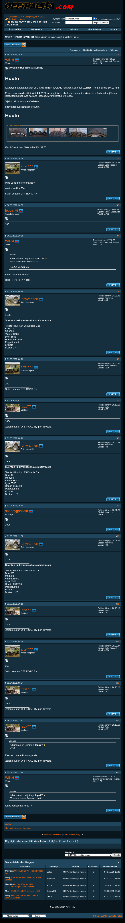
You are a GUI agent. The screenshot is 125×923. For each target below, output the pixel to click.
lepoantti (11, 210)
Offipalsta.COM (15, 17)
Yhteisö (56, 29)
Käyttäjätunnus (58, 19)
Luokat (8, 824)
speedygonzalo (16, 511)
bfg (6, 828)
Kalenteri (74, 29)
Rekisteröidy (15, 29)
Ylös (120, 916)
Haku (113, 29)
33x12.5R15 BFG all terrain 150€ (25, 891)
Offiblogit (36, 29)
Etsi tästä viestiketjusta (94, 50)
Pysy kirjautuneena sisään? (106, 19)
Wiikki (9, 60)
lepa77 (26, 406)
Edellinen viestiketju (52, 834)
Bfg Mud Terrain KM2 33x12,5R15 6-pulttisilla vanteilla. (19, 885)
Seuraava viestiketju (72, 834)
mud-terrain (14, 828)
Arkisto (112, 916)
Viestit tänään (94, 29)
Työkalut (74, 50)
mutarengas (25, 828)
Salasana (55, 22)
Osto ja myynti (31, 17)
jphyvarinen (29, 299)
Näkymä (114, 50)
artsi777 (27, 166)
